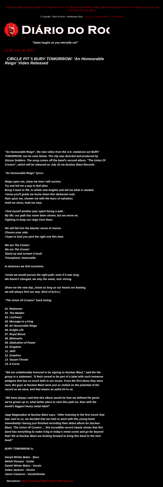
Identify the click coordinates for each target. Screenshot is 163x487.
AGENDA (25, 7)
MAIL (94, 10)
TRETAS (153, 7)
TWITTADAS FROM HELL (79, 10)
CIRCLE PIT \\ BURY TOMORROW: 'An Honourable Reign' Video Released (54, 60)
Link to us (89, 17)
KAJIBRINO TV (88, 7)
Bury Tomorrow (30, 481)
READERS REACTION (128, 7)
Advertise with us (102, 17)
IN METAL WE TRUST (61, 7)
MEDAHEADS (110, 7)
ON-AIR (16, 7)
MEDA (99, 7)
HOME (8, 7)
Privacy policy (118, 17)
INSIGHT (76, 7)
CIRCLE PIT (45, 7)
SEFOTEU (143, 7)
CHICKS (34, 7)
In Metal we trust (63, 481)
